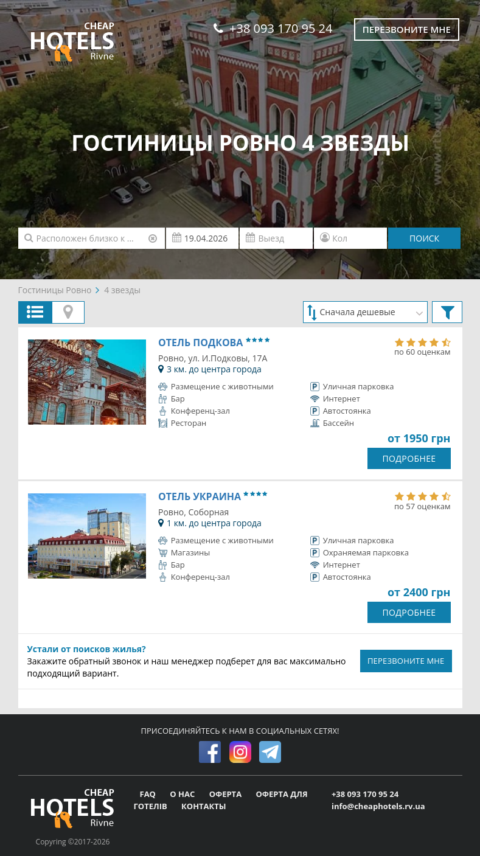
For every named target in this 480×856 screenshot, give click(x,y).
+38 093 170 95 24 (273, 28)
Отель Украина (212, 496)
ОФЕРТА (226, 793)
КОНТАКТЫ (203, 806)
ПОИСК (424, 238)
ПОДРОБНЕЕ (409, 458)
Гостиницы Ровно (55, 290)
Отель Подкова (214, 342)
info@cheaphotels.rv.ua (378, 806)
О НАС (183, 793)
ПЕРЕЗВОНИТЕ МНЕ (406, 660)
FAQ (149, 793)
